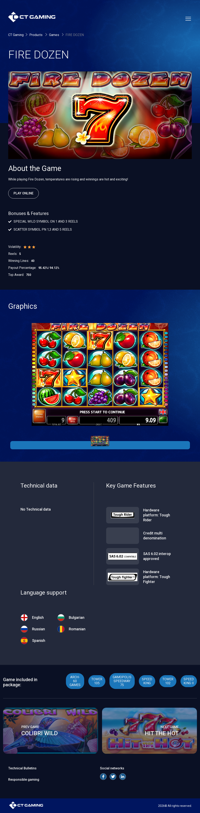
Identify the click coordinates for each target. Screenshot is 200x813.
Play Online (23, 193)
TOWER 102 (167, 681)
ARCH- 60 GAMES (75, 681)
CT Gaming (16, 35)
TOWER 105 (96, 681)
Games (54, 35)
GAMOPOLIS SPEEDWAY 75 (122, 681)
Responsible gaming (23, 780)
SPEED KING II (189, 681)
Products (36, 35)
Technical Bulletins (22, 768)
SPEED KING (147, 681)
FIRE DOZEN (75, 35)
